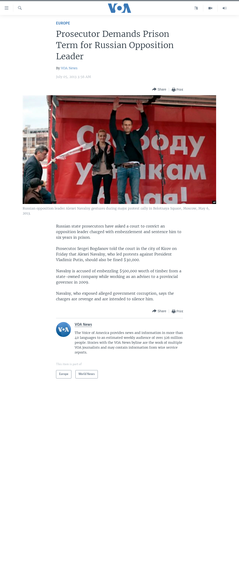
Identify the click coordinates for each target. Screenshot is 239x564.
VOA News (69, 68)
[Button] (159, 89)
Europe (63, 23)
